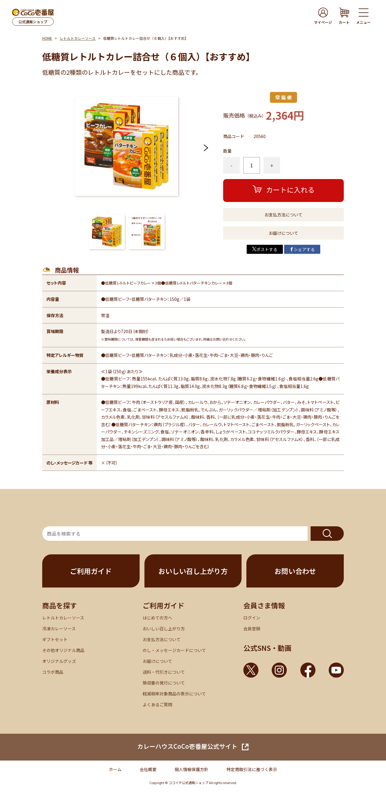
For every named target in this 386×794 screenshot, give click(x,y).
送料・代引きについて (164, 672)
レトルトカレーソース (78, 38)
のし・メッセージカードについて (174, 650)
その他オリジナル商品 (63, 650)
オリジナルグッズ (59, 661)
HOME (47, 38)
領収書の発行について (164, 683)
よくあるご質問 (157, 704)
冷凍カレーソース (59, 628)
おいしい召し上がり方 (193, 571)
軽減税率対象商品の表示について (174, 694)
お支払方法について (283, 215)
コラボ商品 (52, 672)
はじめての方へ (157, 618)
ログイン (251, 618)
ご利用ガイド (91, 571)
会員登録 (251, 628)
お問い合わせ (295, 571)
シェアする (302, 249)
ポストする (264, 249)
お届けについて (283, 233)
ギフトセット (55, 639)
